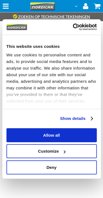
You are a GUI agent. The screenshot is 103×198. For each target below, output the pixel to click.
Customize (51, 151)
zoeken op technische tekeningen (51, 16)
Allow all (51, 135)
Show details (73, 118)
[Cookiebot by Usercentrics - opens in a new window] (73, 27)
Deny (51, 167)
